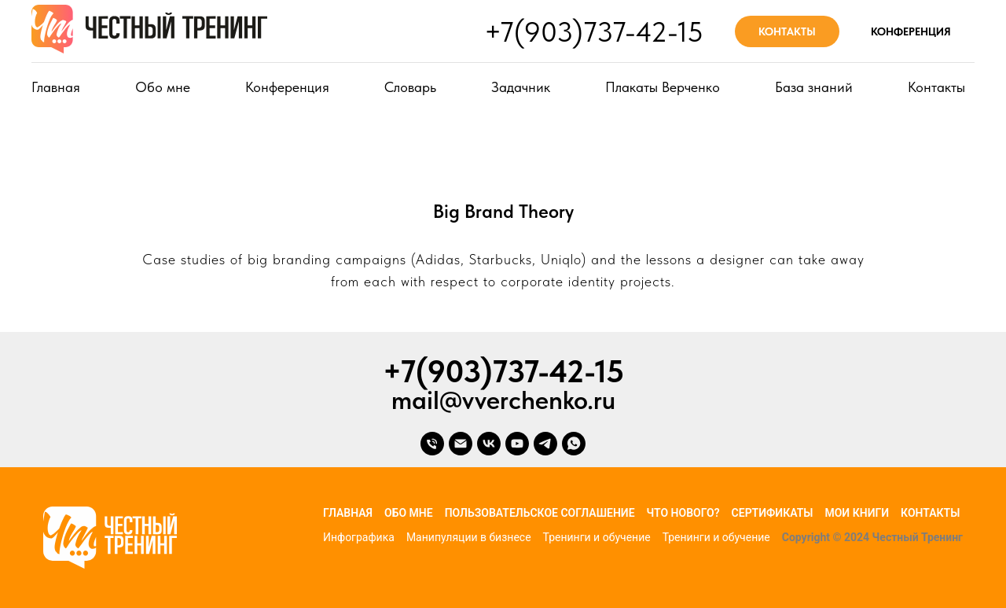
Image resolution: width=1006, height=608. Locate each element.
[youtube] (517, 443)
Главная (55, 87)
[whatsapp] (574, 443)
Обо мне (162, 87)
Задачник (520, 87)
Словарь (410, 87)
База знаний (814, 87)
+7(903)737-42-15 (593, 32)
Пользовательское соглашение (540, 513)
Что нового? (683, 513)
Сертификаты (772, 513)
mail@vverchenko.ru (503, 400)
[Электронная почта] (460, 443)
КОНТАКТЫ (787, 31)
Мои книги (856, 513)
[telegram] (545, 443)
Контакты (936, 87)
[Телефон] (432, 443)
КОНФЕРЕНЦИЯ (911, 31)
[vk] (489, 443)
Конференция (287, 87)
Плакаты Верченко (662, 87)
